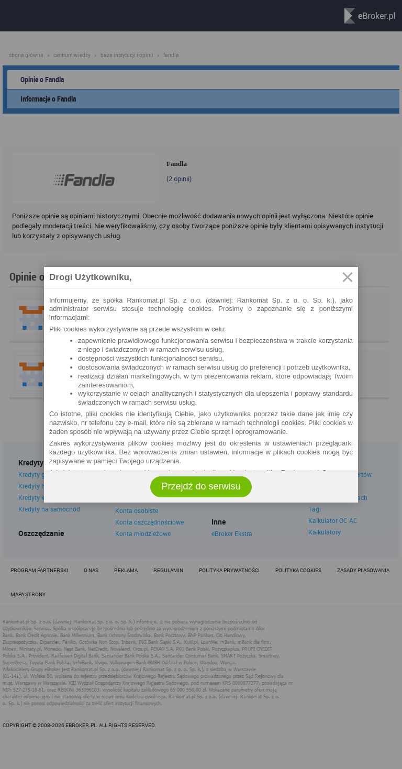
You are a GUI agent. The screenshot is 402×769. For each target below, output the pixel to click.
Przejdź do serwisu (200, 486)
